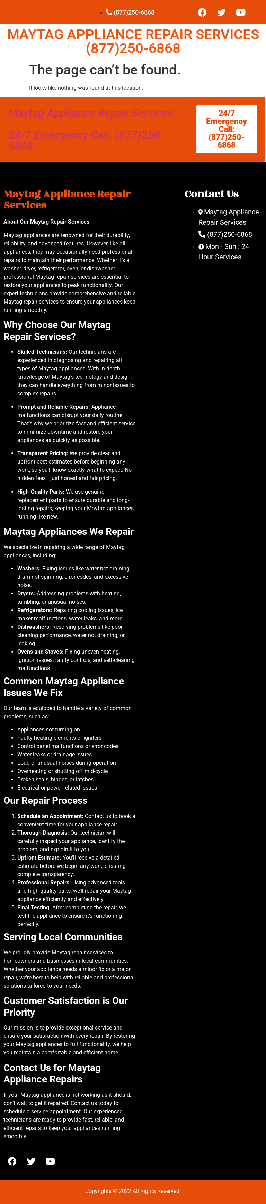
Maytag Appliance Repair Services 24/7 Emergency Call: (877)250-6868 (90, 129)
